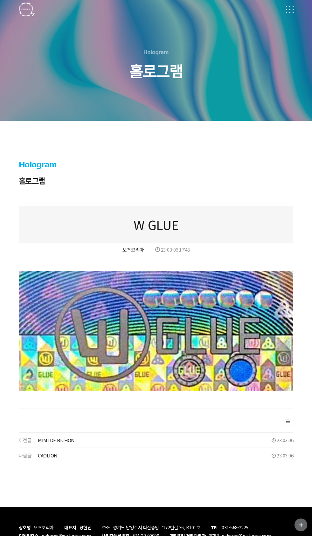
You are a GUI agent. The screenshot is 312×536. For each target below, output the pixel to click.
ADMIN (27, 515)
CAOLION (47, 406)
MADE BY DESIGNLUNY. (114, 506)
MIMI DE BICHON (56, 391)
